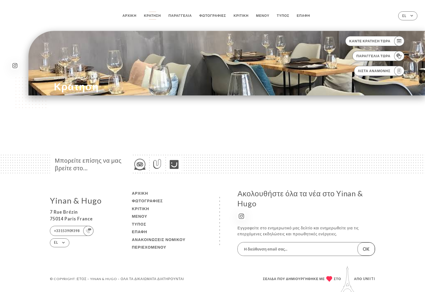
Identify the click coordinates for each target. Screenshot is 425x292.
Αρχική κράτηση (70, 78)
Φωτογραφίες (212, 16)
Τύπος (283, 16)
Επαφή (303, 16)
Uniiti (369, 279)
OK (366, 249)
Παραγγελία (180, 16)
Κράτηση (152, 16)
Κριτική (241, 16)
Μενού (262, 16)
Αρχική (130, 16)
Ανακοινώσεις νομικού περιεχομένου (158, 243)
